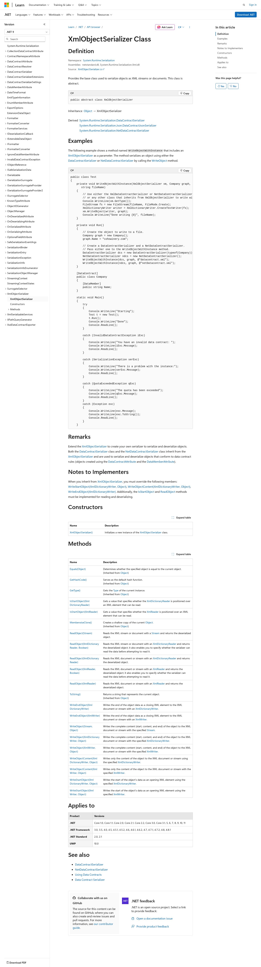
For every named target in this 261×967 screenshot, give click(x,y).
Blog (49, 964)
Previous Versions (33, 964)
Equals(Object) (78, 569)
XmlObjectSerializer (80, 155)
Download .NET (246, 14)
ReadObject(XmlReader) (83, 683)
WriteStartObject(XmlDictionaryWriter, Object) (97, 486)
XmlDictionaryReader (158, 601)
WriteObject (159, 160)
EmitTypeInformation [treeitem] (18, 97)
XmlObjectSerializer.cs (90, 69)
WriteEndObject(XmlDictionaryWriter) (92, 491)
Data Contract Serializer (90, 879)
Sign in (253, 4)
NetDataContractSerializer (117, 160)
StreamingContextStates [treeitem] (20, 283)
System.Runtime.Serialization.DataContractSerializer (112, 120)
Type (115, 590)
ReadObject (167, 491)
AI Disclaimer (11, 964)
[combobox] (27, 32)
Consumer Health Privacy (104, 964)
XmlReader (153, 611)
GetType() (75, 590)
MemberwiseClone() (81, 622)
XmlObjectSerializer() (81, 532)
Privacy (79, 964)
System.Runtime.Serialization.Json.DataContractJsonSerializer (117, 125)
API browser (93, 27)
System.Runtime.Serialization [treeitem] (23, 45)
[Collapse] (44, 24)
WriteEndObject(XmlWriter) (85, 715)
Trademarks (150, 964)
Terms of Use (132, 964)
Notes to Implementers (230, 48)
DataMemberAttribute (160, 461)
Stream (156, 633)
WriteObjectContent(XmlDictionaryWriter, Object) (159, 486)
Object (88, 111)
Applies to (222, 62)
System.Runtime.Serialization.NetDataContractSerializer (114, 130)
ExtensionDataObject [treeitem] (18, 113)
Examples (222, 38)
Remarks (222, 43)
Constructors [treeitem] (17, 304)
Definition (223, 34)
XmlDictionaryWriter (147, 708)
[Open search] (244, 5)
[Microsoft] (6, 5)
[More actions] (190, 27)
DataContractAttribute (122, 461)
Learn (71, 27)
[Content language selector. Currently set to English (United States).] (21, 956)
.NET (80, 27)
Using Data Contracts (88, 874)
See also (221, 67)
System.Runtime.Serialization (99, 60)
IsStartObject (146, 491)
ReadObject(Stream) (81, 633)
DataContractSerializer (82, 160)
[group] (130, 301)
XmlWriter (141, 719)
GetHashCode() (78, 579)
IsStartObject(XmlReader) (84, 611)
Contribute (65, 964)
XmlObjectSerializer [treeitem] (21, 299)
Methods (222, 57)
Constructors (224, 53)
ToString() (75, 694)
